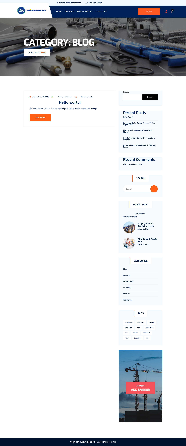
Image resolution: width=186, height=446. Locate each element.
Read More (40, 118)
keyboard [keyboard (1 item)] (149, 328)
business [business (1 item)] (128, 322)
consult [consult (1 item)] (140, 322)
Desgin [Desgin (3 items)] (151, 322)
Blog (125, 269)
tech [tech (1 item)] (127, 338)
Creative (126, 294)
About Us (69, 11)
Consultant (127, 287)
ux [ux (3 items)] (147, 338)
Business (126, 275)
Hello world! (70, 102)
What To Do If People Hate (147, 240)
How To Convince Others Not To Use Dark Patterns (139, 138)
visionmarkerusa (62, 97)
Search (126, 92)
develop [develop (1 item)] (128, 328)
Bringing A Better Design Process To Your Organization (139, 124)
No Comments (84, 97)
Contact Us (101, 11)
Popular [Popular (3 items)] (146, 333)
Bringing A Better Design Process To (145, 224)
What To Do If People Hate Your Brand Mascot (137, 131)
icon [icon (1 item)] (138, 328)
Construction (128, 281)
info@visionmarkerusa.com (70, 3)
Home (58, 11)
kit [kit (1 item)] (126, 333)
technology (127, 300)
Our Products (84, 11)
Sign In (149, 11)
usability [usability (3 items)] (137, 338)
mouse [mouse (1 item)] (135, 333)
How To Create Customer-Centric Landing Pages (139, 146)
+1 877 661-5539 (95, 3)
